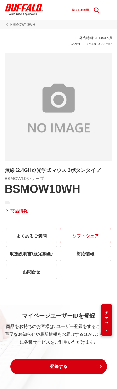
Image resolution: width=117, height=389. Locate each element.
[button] (58, 366)
